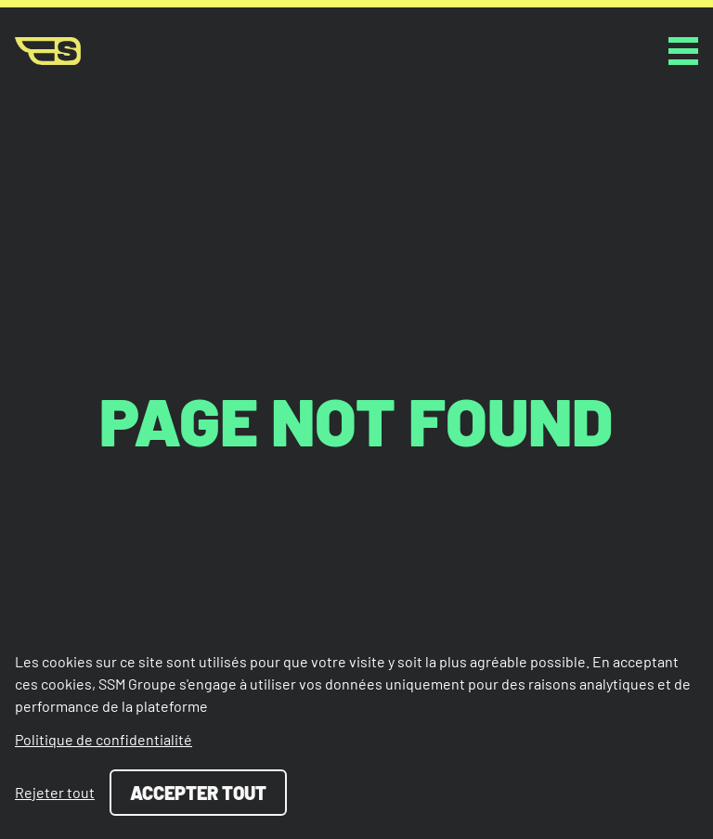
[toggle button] (683, 51)
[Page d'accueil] (48, 51)
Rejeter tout (55, 792)
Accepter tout (198, 792)
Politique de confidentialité (103, 739)
